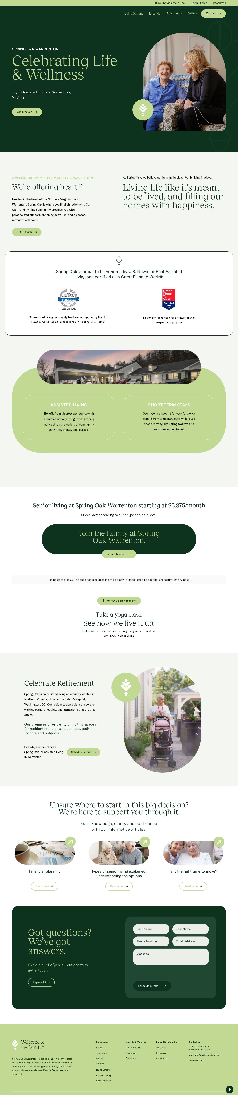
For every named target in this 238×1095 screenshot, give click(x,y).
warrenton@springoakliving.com (205, 1052)
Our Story (160, 1044)
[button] (134, 14)
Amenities (130, 1050)
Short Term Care (104, 1077)
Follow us (88, 627)
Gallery (192, 13)
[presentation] (156, 970)
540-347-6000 (196, 1057)
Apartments (174, 13)
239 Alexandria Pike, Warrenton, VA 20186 (199, 1044)
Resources (161, 1050)
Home (99, 1044)
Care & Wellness (133, 1044)
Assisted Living (103, 1072)
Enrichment (131, 1055)
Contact (100, 1060)
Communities (162, 1055)
